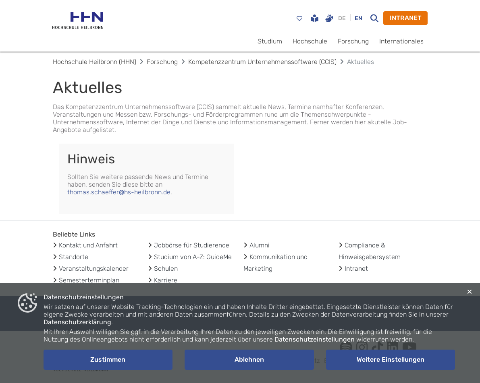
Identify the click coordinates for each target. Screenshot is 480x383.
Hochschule (310, 41)
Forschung (353, 41)
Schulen (166, 268)
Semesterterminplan (89, 280)
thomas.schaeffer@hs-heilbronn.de (118, 192)
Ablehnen (249, 359)
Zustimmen (107, 359)
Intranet (356, 268)
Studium (270, 41)
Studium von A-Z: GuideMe (193, 257)
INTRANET (406, 18)
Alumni (259, 245)
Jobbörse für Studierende (191, 245)
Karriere (165, 280)
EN (358, 18)
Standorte (73, 257)
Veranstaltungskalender (94, 268)
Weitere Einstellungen (390, 359)
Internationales (401, 41)
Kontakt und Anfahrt (88, 245)
